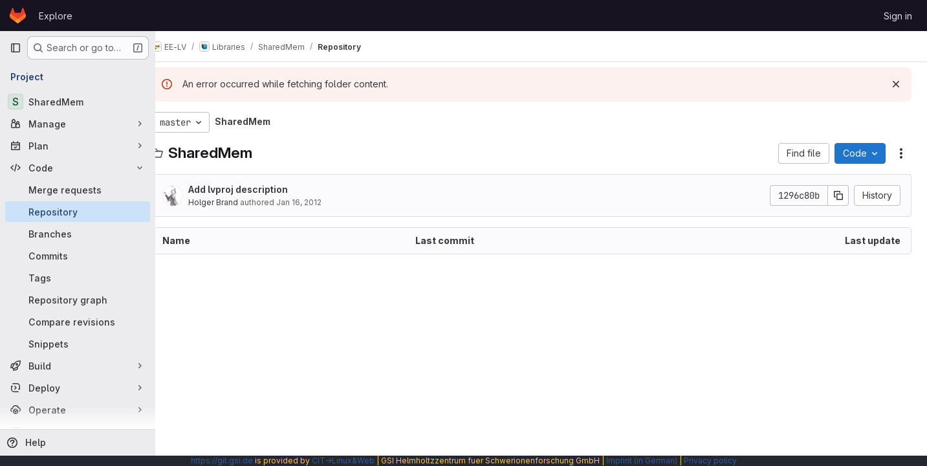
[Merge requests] (77, 189)
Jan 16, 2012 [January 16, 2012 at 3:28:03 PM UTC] (318, 202)
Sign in (898, 15)
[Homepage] (17, 15)
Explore (55, 15)
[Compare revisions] (77, 321)
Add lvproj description (257, 189)
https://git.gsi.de (222, 460)
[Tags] (77, 277)
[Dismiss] (896, 84)
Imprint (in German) (641, 460)
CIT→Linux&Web (343, 460)
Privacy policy (710, 460)
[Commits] (77, 255)
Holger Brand (232, 202)
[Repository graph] (77, 299)
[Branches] (77, 233)
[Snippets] (77, 343)
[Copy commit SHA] (838, 195)
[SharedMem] (77, 101)
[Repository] (77, 211)
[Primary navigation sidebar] (15, 48)
